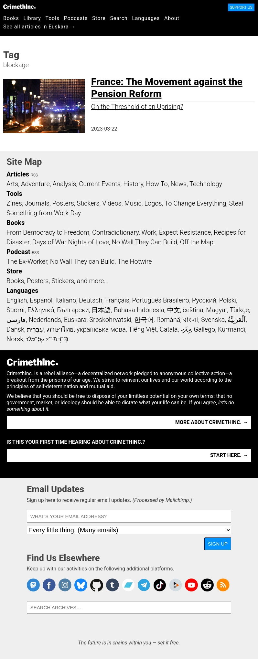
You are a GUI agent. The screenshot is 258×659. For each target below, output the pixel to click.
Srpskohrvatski (110, 320)
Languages (146, 18)
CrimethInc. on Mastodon (33, 585)
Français (117, 300)
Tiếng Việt (143, 329)
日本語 (101, 310)
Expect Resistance (185, 232)
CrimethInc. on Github (96, 585)
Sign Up (218, 544)
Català (169, 329)
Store (98, 18)
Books (11, 18)
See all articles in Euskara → (39, 27)
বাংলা (190, 320)
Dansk (15, 329)
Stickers (88, 203)
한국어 (144, 320)
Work (149, 232)
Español (41, 300)
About (171, 18)
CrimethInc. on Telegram (143, 585)
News (178, 184)
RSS (34, 175)
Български (73, 310)
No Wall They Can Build (144, 242)
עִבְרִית (35, 329)
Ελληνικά (40, 310)
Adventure (35, 184)
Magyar (216, 310)
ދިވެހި (186, 329)
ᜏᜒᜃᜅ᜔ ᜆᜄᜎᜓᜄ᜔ (47, 339)
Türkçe (239, 310)
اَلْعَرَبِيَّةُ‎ (237, 320)
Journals (37, 203)
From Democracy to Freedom (47, 232)
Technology (205, 184)
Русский (204, 300)
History (133, 184)
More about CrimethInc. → (211, 422)
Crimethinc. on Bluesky (80, 585)
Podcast (18, 252)
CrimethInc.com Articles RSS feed (223, 585)
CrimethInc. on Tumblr (112, 585)
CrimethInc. (19, 6)
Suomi (15, 310)
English (16, 300)
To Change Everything (195, 203)
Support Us (241, 7)
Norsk (14, 339)
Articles (17, 174)
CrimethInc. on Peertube (175, 585)
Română (168, 320)
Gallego (204, 329)
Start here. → (229, 455)
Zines (14, 203)
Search (119, 18)
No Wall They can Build (82, 261)
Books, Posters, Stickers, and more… (57, 281)
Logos (153, 203)
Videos (112, 203)
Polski (227, 300)
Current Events (99, 184)
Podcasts (76, 18)
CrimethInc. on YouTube (191, 585)
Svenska (213, 320)
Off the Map (196, 242)
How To (157, 184)
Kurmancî (231, 329)
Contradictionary (115, 232)
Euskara (75, 320)
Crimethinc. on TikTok (159, 585)
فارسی (16, 320)
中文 (173, 310)
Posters (63, 203)
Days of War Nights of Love (70, 242)
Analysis (64, 184)
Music (132, 203)
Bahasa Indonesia (139, 310)
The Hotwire (134, 261)
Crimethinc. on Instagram (65, 585)
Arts (12, 184)
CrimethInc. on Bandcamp (128, 585)
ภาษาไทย (60, 329)
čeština (193, 310)
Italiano (65, 300)
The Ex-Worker (26, 261)
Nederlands (45, 320)
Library (32, 18)
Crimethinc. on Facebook (49, 585)
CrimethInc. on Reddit (207, 585)
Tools (52, 18)
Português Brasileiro (160, 300)
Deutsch (90, 300)
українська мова (101, 329)
